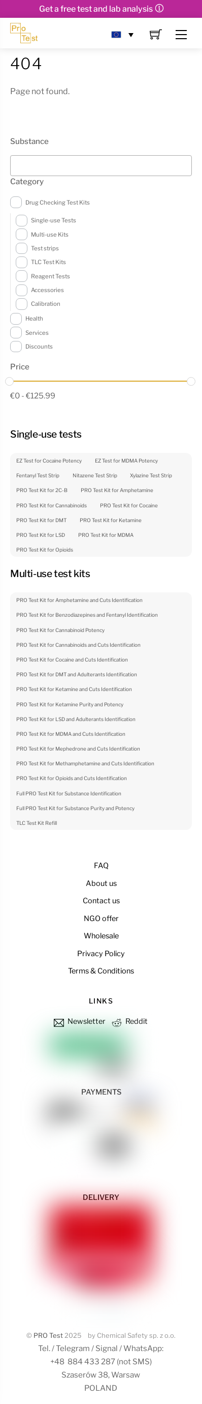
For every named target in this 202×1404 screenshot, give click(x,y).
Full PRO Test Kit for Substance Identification (68, 793)
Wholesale (101, 935)
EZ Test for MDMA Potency (126, 460)
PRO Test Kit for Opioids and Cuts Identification (71, 778)
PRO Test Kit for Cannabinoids (51, 505)
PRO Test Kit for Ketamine (111, 520)
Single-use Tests (53, 220)
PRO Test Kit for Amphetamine (117, 490)
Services (37, 332)
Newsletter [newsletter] (79, 1021)
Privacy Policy (101, 953)
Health (34, 318)
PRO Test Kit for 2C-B (42, 490)
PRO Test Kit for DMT (41, 520)
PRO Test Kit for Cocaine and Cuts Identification (72, 659)
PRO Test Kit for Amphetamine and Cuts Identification (79, 600)
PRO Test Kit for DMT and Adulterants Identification (76, 674)
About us (101, 883)
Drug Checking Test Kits (57, 202)
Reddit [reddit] (129, 1021)
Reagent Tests (50, 276)
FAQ (101, 865)
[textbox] (16, 163)
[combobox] (101, 165)
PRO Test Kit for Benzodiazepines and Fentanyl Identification (87, 615)
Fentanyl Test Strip (37, 475)
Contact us (101, 900)
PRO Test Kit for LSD (40, 535)
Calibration (45, 303)
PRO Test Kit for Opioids (44, 550)
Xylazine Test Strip (151, 475)
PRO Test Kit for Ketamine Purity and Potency (69, 704)
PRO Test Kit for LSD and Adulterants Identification (76, 719)
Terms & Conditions (101, 971)
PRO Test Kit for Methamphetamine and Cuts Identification (85, 763)
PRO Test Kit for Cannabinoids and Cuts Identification (78, 645)
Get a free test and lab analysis (96, 9)
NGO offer (101, 918)
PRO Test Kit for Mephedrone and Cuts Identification (78, 749)
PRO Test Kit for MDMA (105, 535)
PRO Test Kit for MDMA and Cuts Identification (70, 734)
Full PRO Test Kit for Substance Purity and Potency (75, 808)
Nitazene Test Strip (95, 475)
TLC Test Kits (48, 262)
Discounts (39, 346)
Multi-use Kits (50, 234)
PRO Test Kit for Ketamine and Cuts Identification (74, 689)
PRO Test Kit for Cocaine (129, 505)
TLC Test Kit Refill (36, 823)
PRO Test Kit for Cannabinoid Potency (60, 630)
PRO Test (48, 1335)
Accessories (47, 290)
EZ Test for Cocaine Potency (49, 460)
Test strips (45, 248)
